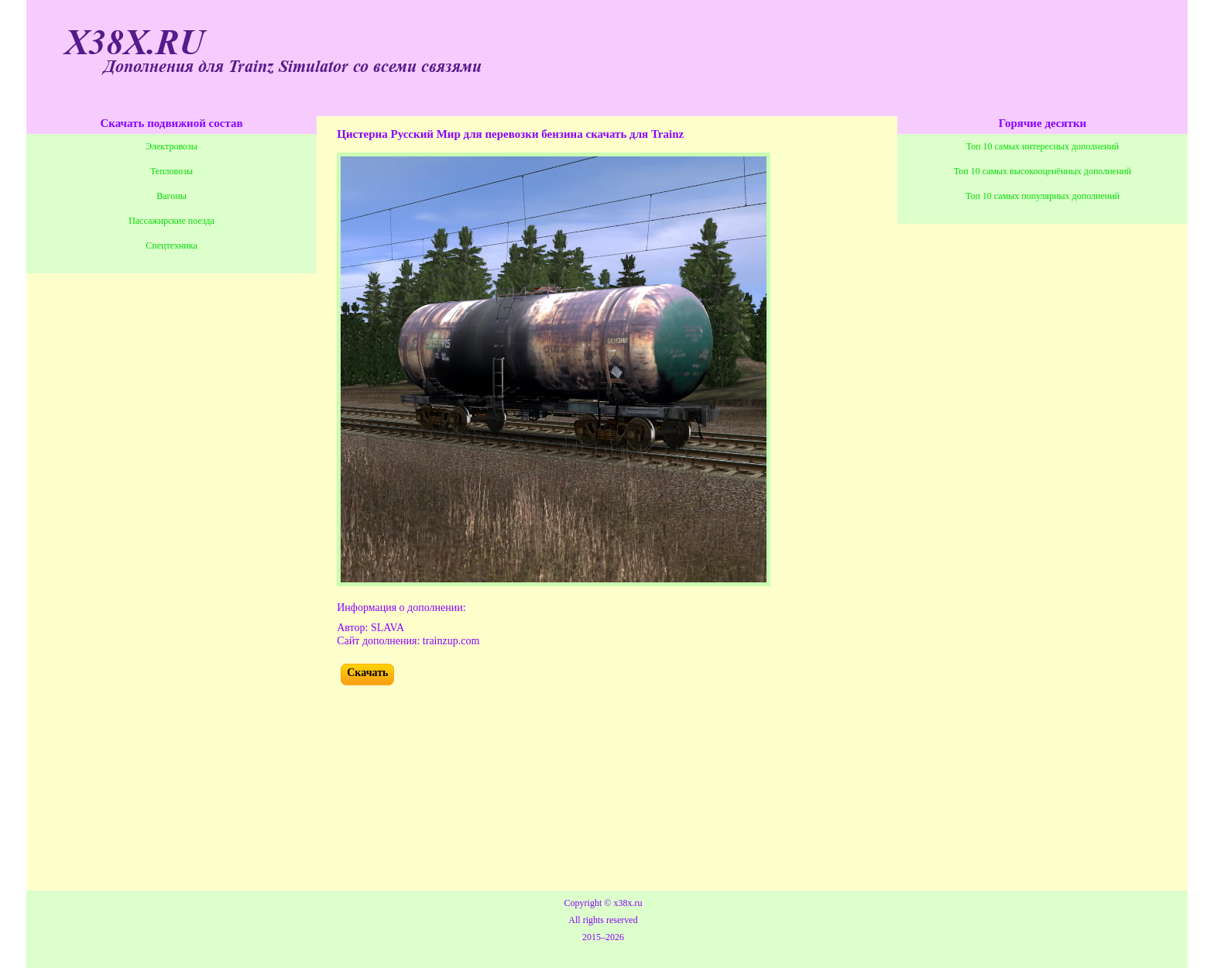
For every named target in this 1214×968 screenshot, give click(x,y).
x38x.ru (627, 903)
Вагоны (171, 196)
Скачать (367, 672)
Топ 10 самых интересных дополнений (1043, 146)
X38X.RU (134, 43)
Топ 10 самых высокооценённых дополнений (1042, 171)
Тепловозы (171, 171)
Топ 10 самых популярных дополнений (1042, 196)
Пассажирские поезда (171, 220)
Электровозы (171, 146)
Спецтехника (171, 245)
